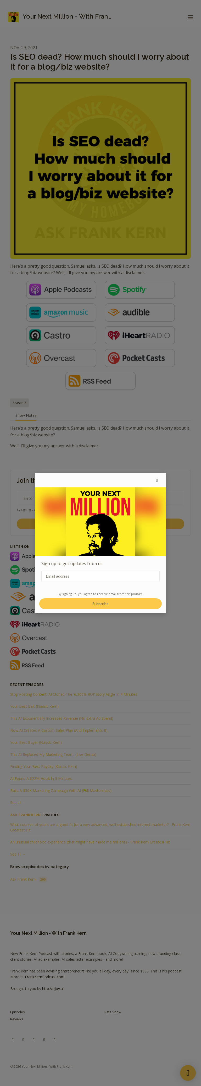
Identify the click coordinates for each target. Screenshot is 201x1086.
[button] (157, 480)
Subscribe (100, 603)
